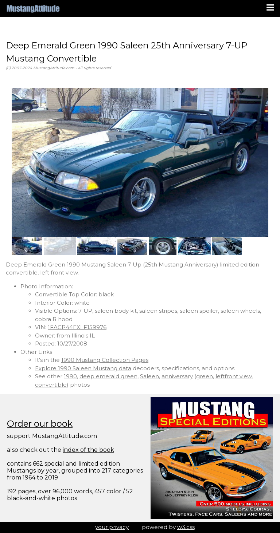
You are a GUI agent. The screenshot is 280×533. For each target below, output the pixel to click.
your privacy (112, 527)
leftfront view (233, 376)
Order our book (40, 423)
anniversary (177, 376)
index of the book (88, 449)
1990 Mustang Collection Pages (104, 359)
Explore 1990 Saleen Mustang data (83, 368)
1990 (70, 376)
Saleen (149, 376)
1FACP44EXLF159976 (77, 327)
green (204, 376)
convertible (51, 384)
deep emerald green (108, 376)
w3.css (186, 527)
